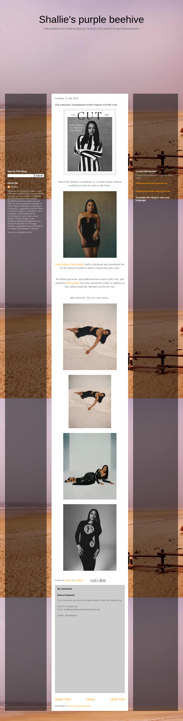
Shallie (14, 187)
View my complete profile (19, 232)
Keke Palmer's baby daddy (69, 264)
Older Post (117, 699)
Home (91, 699)
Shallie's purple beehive (91, 19)
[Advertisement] (91, 63)
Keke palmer (73, 283)
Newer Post (63, 699)
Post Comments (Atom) (79, 706)
